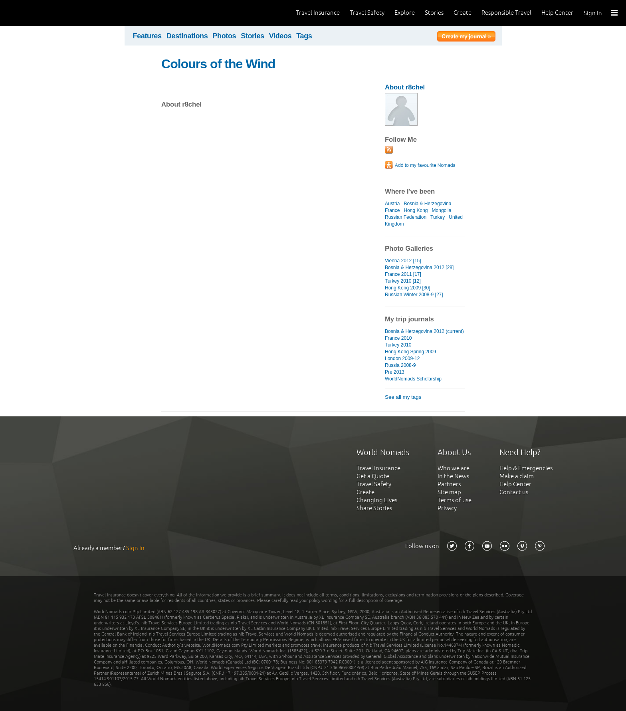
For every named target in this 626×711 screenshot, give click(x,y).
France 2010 (398, 338)
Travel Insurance (318, 12)
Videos (280, 36)
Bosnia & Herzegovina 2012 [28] (419, 267)
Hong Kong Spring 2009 (410, 352)
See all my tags (403, 397)
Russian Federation (405, 217)
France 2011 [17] (403, 274)
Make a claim (516, 476)
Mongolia (442, 210)
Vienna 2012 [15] (403, 260)
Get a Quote (373, 476)
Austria (392, 203)
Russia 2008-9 (400, 365)
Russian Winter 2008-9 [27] (414, 294)
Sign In (593, 13)
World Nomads (42, 13)
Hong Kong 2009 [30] (407, 288)
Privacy (447, 508)
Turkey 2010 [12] (403, 281)
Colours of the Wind (218, 64)
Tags (304, 36)
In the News (453, 476)
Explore (404, 12)
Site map (449, 492)
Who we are (454, 468)
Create (462, 12)
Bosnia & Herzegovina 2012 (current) (424, 331)
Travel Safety (367, 12)
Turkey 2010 (398, 345)
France (392, 210)
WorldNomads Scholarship (413, 379)
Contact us (513, 492)
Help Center (557, 12)
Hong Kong (416, 210)
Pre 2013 (394, 372)
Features (147, 36)
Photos (224, 36)
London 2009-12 (402, 358)
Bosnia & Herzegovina (427, 203)
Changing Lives (377, 500)
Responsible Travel (506, 12)
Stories (434, 12)
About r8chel (405, 87)
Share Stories (374, 508)
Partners (449, 484)
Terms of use (454, 500)
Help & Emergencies (526, 468)
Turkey (437, 217)
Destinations (187, 36)
